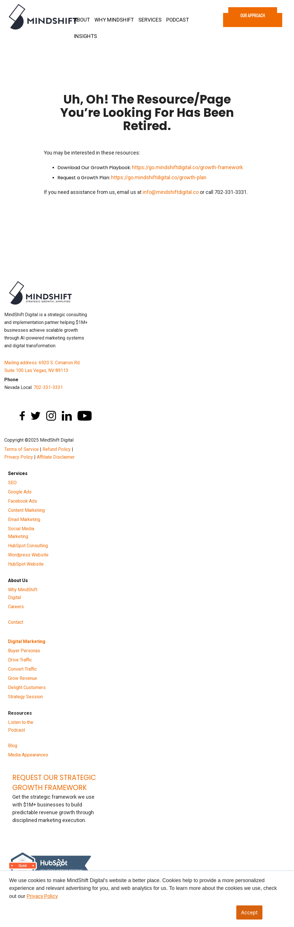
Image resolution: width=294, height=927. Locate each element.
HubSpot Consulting (28, 545)
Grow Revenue (22, 678)
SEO (12, 482)
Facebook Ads (22, 501)
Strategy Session (25, 696)
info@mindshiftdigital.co (171, 192)
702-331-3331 (48, 387)
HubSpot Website (26, 564)
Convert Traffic (22, 669)
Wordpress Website (28, 555)
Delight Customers (27, 687)
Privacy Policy (18, 457)
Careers (16, 606)
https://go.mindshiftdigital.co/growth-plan (158, 177)
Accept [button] (249, 912)
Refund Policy (56, 449)
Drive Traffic (20, 660)
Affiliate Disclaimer (56, 457)
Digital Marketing (26, 641)
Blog (12, 745)
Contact (15, 622)
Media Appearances (28, 755)
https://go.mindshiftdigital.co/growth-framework (187, 167)
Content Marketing (26, 510)
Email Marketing (24, 519)
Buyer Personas (24, 650)
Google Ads (20, 492)
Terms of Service (21, 449)
